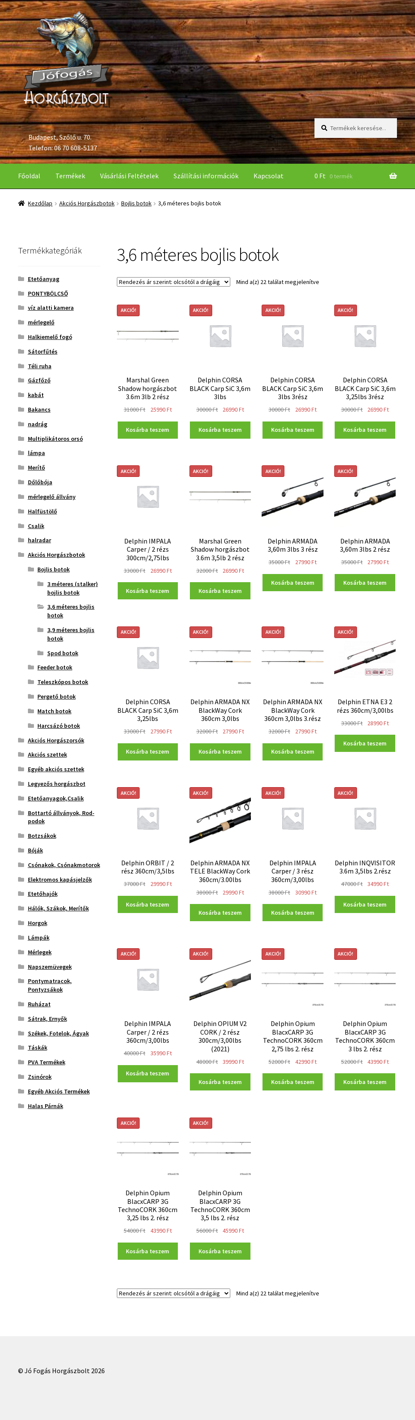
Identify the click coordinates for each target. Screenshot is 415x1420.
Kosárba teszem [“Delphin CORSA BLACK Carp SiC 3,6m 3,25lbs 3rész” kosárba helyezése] (365, 430)
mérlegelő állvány (52, 497)
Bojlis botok (136, 203)
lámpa (36, 453)
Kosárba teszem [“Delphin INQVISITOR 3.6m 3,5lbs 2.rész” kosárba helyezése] (365, 904)
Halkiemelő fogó (50, 337)
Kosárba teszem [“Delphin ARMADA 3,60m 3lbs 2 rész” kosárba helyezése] (365, 582)
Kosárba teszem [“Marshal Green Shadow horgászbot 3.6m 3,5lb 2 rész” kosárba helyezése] (220, 591)
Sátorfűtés (43, 351)
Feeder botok (54, 667)
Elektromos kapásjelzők (60, 879)
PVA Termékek (46, 1062)
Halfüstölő (42, 511)
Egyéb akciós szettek (56, 769)
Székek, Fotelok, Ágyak (58, 1033)
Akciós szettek (47, 754)
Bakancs (39, 409)
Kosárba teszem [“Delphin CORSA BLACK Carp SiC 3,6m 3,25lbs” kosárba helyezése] (147, 751)
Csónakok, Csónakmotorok (64, 865)
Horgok (37, 923)
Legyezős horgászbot (56, 784)
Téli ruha (40, 366)
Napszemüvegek (50, 967)
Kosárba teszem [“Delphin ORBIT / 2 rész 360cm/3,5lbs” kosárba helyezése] (147, 904)
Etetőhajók (43, 894)
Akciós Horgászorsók (56, 740)
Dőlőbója (40, 482)
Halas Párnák (45, 1106)
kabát (36, 395)
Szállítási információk (206, 175)
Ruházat (39, 1004)
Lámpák (38, 937)
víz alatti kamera (51, 307)
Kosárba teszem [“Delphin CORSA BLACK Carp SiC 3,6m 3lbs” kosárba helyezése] (220, 430)
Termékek (70, 175)
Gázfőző (39, 380)
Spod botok (62, 653)
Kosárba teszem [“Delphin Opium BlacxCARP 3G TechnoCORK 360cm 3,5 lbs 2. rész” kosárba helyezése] (220, 1251)
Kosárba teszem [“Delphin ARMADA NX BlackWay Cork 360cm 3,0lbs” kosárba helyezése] (220, 751)
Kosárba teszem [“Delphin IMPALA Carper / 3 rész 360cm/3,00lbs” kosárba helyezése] (292, 912)
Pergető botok (56, 696)
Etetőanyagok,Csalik (56, 798)
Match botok (54, 711)
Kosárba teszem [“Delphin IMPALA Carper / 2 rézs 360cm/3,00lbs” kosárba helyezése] (147, 1073)
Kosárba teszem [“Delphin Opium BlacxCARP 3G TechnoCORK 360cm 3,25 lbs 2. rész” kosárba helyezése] (147, 1251)
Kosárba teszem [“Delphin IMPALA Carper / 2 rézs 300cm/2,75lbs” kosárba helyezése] (147, 591)
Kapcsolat (268, 175)
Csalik (36, 526)
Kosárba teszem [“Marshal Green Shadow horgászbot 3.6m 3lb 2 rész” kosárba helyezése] (147, 430)
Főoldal (29, 175)
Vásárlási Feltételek (129, 175)
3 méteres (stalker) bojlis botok (72, 588)
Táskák (37, 1047)
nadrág (37, 424)
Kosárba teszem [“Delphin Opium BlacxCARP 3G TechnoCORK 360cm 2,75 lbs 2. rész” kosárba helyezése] (292, 1082)
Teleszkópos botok (62, 682)
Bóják (35, 850)
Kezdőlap (40, 203)
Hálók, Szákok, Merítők (58, 908)
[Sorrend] (173, 282)
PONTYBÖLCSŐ (48, 293)
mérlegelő (41, 322)
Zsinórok (40, 1077)
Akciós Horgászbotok (87, 203)
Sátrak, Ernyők (47, 1019)
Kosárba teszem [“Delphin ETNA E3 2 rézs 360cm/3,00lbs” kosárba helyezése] (365, 743)
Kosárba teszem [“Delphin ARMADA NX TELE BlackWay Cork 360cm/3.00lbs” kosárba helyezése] (220, 912)
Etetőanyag (43, 279)
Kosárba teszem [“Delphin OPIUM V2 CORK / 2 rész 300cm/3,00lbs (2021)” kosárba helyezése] (220, 1082)
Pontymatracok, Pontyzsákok (50, 985)
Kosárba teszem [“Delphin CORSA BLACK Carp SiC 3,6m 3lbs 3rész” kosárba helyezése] (292, 430)
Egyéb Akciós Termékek (59, 1091)
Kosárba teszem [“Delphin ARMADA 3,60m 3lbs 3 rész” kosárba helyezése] (292, 582)
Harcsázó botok (58, 726)
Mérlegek (40, 952)
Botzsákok (42, 836)
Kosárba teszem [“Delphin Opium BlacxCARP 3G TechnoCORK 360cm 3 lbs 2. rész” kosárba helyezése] (365, 1082)
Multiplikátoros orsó (55, 439)
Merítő (36, 467)
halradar (39, 540)
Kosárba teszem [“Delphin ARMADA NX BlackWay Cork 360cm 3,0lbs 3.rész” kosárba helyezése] (292, 751)
